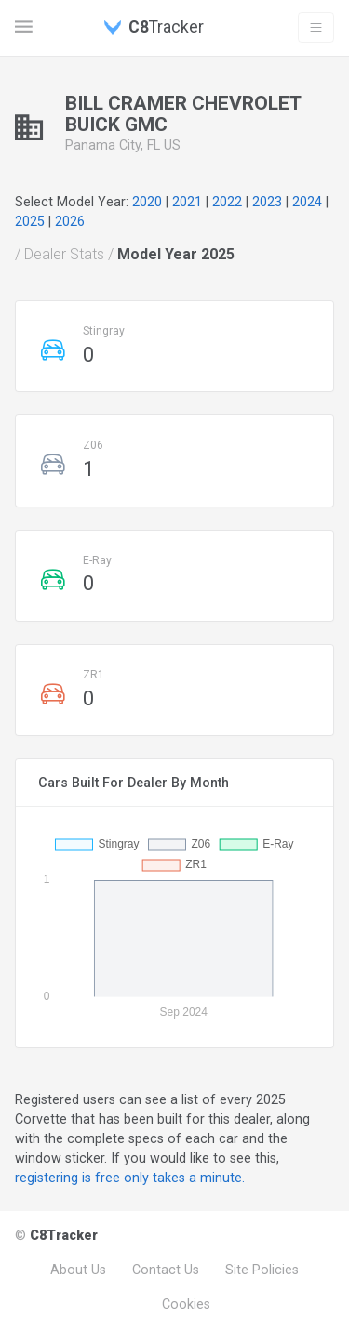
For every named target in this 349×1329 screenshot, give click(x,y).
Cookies (186, 1303)
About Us (78, 1269)
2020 (147, 201)
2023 (267, 201)
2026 (70, 221)
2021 (187, 201)
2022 (227, 201)
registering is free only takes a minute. (130, 1177)
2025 (30, 221)
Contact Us (165, 1269)
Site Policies (262, 1269)
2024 (307, 201)
